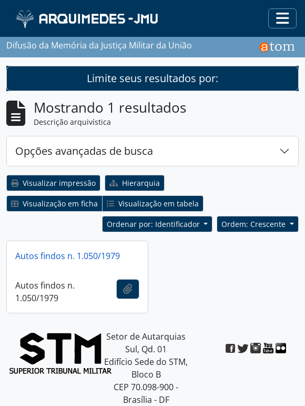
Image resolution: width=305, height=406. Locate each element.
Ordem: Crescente (254, 224)
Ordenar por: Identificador (154, 224)
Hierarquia (134, 183)
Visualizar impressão (53, 183)
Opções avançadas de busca (84, 151)
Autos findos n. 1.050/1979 (67, 256)
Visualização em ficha (54, 204)
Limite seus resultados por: (152, 78)
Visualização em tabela (153, 204)
